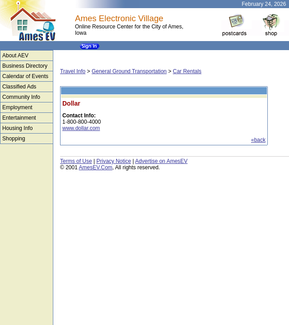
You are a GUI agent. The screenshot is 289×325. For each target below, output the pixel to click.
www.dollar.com (81, 128)
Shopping (13, 138)
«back (258, 140)
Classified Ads (19, 87)
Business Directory (24, 66)
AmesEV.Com (95, 167)
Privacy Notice (113, 161)
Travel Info (72, 71)
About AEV (15, 55)
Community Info (21, 97)
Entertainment (19, 118)
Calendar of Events (25, 76)
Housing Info (17, 128)
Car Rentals (187, 71)
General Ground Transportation (129, 71)
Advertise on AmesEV (161, 161)
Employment (17, 107)
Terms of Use (76, 161)
